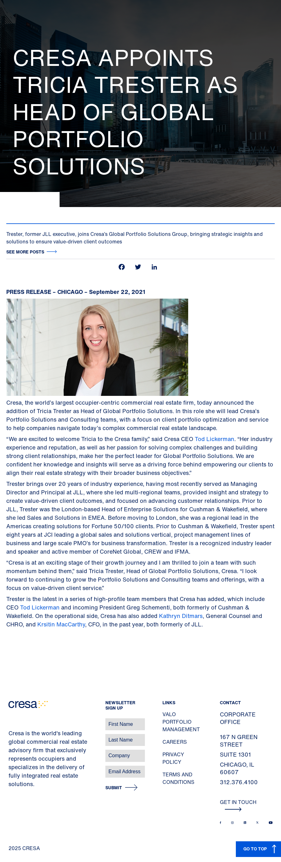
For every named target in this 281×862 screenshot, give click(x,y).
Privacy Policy (173, 758)
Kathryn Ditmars (181, 616)
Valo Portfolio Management (181, 721)
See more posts (25, 251)
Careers (174, 742)
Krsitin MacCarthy (61, 624)
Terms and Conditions (178, 778)
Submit (113, 787)
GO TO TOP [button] (255, 848)
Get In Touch (238, 804)
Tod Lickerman (214, 439)
